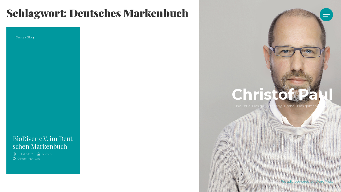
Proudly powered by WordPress (307, 181)
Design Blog (24, 37)
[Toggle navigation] (326, 14)
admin (44, 154)
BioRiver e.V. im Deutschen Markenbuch (42, 142)
